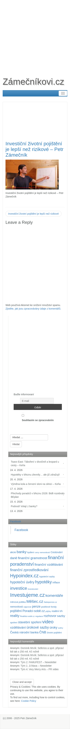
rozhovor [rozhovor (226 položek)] (50, 616)
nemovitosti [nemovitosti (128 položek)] (16, 606)
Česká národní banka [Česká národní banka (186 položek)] (24, 632)
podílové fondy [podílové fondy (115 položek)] (49, 606)
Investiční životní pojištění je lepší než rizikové (33, 213)
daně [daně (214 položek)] (13, 558)
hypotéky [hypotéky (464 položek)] (43, 582)
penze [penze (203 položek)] (36, 606)
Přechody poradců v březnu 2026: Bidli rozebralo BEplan (38, 495)
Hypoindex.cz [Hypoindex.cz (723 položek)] (24, 575)
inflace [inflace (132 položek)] (56, 582)
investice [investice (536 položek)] (18, 588)
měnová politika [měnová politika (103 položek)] (18, 602)
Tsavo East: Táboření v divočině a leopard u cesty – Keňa (35, 463)
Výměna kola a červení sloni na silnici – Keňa (36, 484)
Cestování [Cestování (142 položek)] (57, 552)
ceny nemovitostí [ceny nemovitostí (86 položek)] (42, 552)
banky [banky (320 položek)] (22, 552)
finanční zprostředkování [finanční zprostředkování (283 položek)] (29, 570)
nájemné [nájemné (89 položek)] (27, 607)
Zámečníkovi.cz (33, 82)
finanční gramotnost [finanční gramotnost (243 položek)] (32, 558)
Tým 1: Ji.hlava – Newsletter (36, 665)
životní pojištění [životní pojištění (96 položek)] (54, 632)
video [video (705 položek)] (48, 621)
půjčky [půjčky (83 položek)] (48, 611)
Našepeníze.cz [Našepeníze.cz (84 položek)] (50, 602)
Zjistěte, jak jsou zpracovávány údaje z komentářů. (33, 308)
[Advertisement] (35, 35)
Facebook (15, 521)
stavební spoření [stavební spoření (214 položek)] (29, 622)
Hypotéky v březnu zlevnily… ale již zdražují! (35, 474)
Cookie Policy (28, 700)
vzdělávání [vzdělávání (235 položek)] (18, 627)
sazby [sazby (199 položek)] (61, 616)
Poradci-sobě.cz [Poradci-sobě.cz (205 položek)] (34, 611)
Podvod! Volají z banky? (24, 506)
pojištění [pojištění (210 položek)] (16, 611)
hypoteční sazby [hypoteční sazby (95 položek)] (47, 576)
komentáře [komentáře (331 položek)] (54, 595)
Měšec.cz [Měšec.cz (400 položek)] (34, 601)
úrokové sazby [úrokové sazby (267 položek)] (38, 627)
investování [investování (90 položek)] (33, 589)
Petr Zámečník (28, 718)
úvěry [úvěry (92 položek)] (60, 628)
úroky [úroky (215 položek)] (53, 627)
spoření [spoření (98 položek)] (13, 622)
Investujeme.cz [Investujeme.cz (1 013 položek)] (27, 595)
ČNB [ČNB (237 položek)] (42, 632)
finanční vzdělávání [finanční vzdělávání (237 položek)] (49, 564)
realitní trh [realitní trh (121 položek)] (57, 611)
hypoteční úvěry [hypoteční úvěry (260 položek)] (22, 582)
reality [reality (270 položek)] (14, 616)
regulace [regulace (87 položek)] (39, 616)
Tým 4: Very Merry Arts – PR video (40, 669)
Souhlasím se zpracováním (38, 417)
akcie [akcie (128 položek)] (13, 552)
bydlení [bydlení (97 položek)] (30, 552)
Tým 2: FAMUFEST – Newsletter (39, 662)
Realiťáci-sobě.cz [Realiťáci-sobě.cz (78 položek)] (27, 616)
